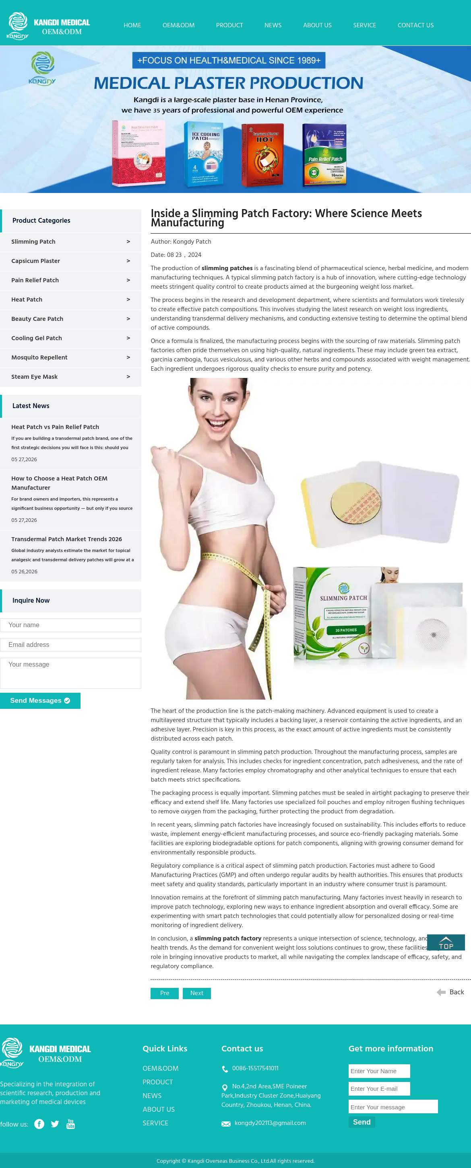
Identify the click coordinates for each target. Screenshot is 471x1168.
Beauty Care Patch (37, 319)
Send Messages (40, 701)
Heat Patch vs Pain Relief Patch (55, 427)
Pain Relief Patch (35, 280)
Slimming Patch (33, 242)
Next (197, 993)
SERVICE (364, 26)
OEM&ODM (179, 26)
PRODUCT (229, 26)
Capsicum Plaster (35, 261)
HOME (132, 26)
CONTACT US (416, 26)
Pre (164, 993)
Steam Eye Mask (34, 377)
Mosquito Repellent (39, 358)
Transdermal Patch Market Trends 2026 (66, 539)
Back (457, 992)
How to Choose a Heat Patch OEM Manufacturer (59, 483)
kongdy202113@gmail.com (270, 1123)
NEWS (272, 26)
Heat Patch (26, 300)
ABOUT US (317, 26)
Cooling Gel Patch (36, 338)
